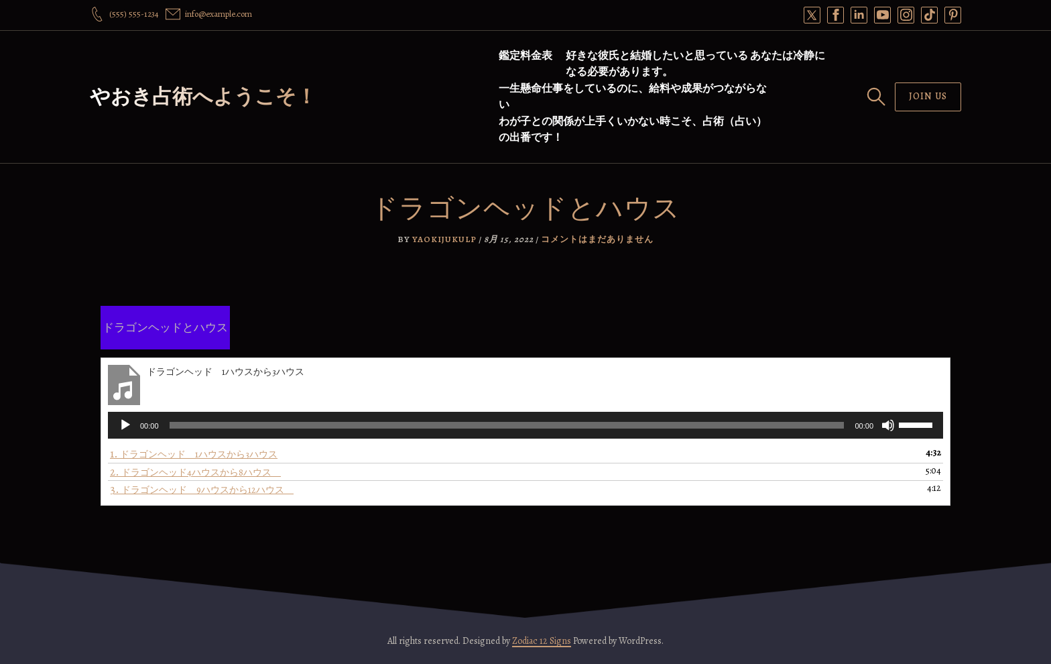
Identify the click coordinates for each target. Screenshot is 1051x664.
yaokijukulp (444, 239)
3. (202, 489)
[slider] (507, 425)
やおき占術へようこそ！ (203, 96)
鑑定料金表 (525, 55)
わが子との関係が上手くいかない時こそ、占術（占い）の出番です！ (633, 129)
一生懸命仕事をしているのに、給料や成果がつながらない (633, 96)
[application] (525, 425)
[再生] (125, 425)
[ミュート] (888, 425)
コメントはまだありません (597, 239)
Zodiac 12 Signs (541, 640)
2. (195, 472)
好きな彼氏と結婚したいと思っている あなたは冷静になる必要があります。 (695, 63)
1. (193, 453)
